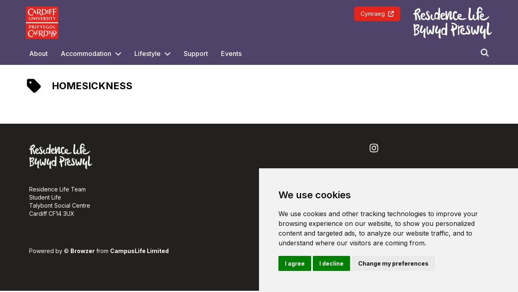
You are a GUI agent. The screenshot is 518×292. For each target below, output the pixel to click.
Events (231, 53)
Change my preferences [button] (393, 263)
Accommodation (86, 53)
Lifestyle (147, 53)
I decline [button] (331, 263)
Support (196, 53)
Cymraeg (377, 13)
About (38, 53)
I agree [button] (295, 263)
